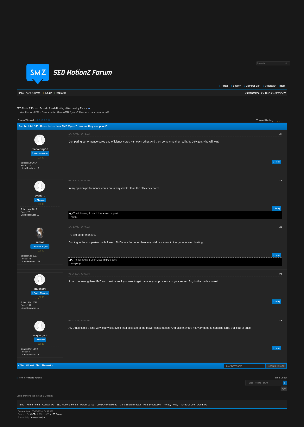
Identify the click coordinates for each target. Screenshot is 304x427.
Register (60, 92)
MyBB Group (56, 414)
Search (236, 85)
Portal (223, 85)
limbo (75, 217)
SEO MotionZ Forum (27, 108)
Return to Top (87, 404)
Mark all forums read (130, 404)
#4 (280, 274)
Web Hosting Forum (76, 108)
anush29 (39, 288)
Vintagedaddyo (38, 417)
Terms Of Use (187, 404)
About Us (202, 404)
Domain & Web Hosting (52, 108)
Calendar (269, 85)
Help (281, 85)
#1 (280, 134)
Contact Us (48, 404)
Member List (252, 85)
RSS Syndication (152, 404)
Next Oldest (27, 365)
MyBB (32, 414)
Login (47, 92)
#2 (280, 180)
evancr (39, 195)
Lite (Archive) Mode (107, 404)
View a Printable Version (30, 378)
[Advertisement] (152, 29)
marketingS (39, 149)
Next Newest (43, 365)
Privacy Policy (170, 404)
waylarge (77, 263)
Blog (22, 404)
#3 (280, 227)
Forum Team (33, 404)
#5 (280, 320)
